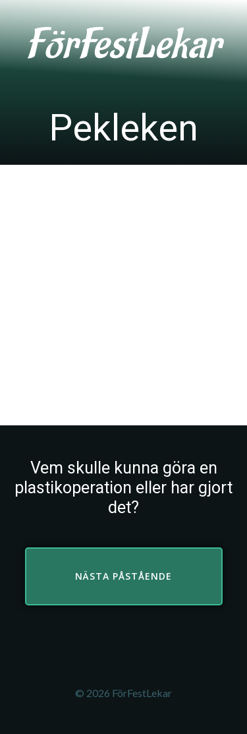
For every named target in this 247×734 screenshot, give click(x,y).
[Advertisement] (123, 295)
